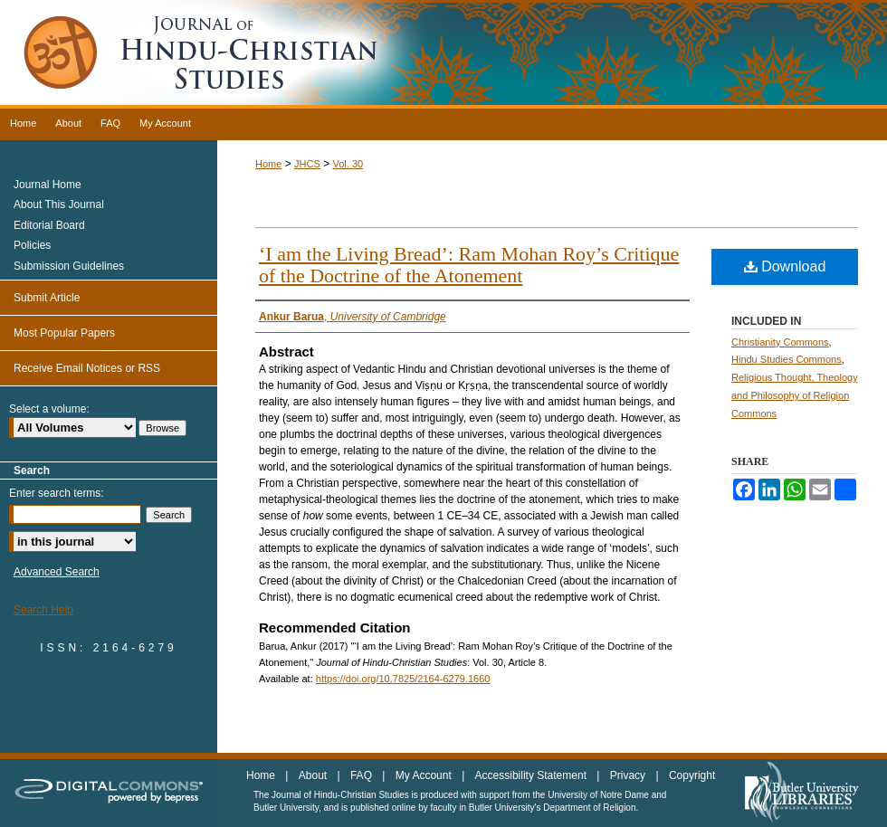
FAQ (362, 775)
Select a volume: (49, 409)
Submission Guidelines (69, 266)
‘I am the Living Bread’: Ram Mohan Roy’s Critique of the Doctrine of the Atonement (469, 264)
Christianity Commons (780, 342)
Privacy (629, 775)
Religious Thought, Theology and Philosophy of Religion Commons (794, 395)
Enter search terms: (56, 493)
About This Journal (59, 204)
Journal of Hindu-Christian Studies (443, 54)
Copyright (692, 775)
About (314, 775)
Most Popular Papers (64, 333)
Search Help (43, 610)
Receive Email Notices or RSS (87, 368)
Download (785, 266)
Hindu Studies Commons (786, 359)
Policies (32, 245)
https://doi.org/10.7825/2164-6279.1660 (403, 678)
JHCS (307, 163)
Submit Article (47, 297)
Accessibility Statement (532, 775)
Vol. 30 (347, 163)
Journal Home (47, 184)
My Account (425, 775)
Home (268, 163)
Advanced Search (57, 572)
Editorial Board (49, 225)
